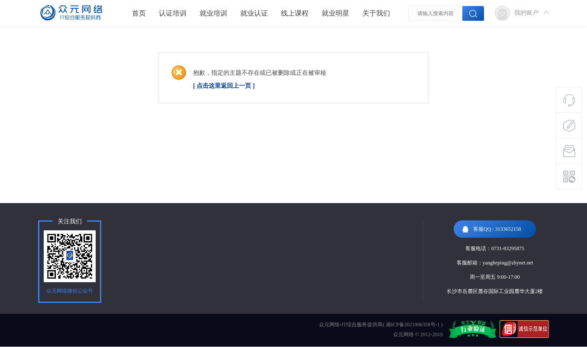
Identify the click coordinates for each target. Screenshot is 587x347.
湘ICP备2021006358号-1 (413, 325)
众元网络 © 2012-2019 (418, 334)
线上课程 (295, 13)
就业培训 (213, 13)
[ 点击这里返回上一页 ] (224, 86)
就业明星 (335, 13)
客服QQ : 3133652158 (491, 229)
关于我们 (376, 13)
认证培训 (173, 13)
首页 (139, 13)
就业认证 (254, 13)
